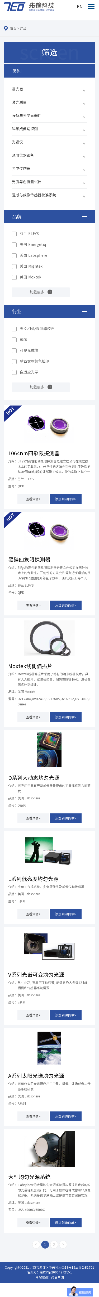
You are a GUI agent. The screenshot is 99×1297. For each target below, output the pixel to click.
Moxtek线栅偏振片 (30, 666)
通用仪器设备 (23, 155)
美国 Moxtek (30, 277)
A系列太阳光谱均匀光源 (36, 1075)
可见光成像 (29, 350)
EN (80, 6)
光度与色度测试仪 (26, 182)
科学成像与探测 (25, 129)
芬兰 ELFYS (29, 234)
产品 (23, 28)
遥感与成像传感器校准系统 (34, 195)
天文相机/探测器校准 (37, 329)
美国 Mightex (31, 266)
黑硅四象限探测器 (29, 559)
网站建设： (43, 1277)
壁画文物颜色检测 (34, 361)
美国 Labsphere (33, 255)
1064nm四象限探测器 (34, 453)
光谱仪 (17, 142)
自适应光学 (29, 372)
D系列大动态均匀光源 (33, 777)
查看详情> (33, 499)
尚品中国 (57, 1277)
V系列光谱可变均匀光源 (36, 974)
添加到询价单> (65, 499)
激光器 (17, 89)
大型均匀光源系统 (29, 1176)
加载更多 (37, 292)
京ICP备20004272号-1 (56, 1272)
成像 (23, 339)
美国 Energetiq (33, 244)
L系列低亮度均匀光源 (33, 878)
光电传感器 (21, 168)
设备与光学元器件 (26, 116)
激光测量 (19, 102)
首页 (13, 28)
